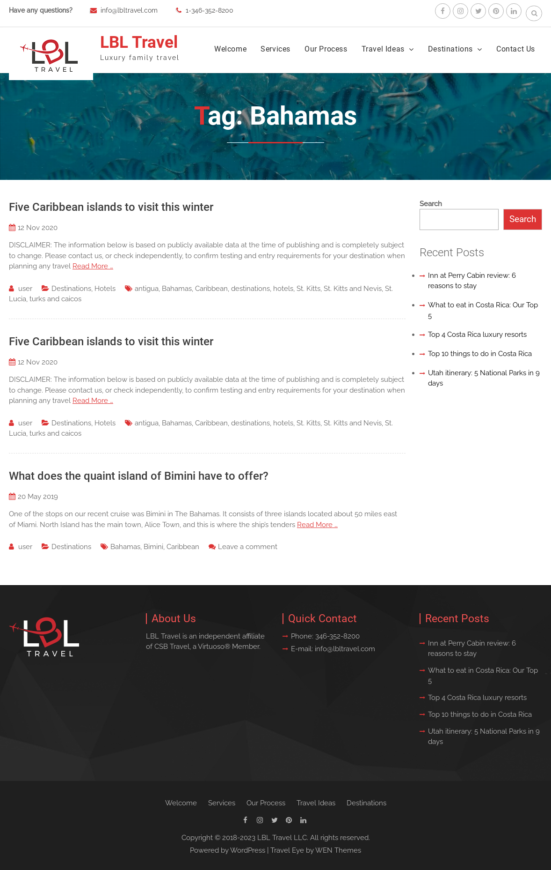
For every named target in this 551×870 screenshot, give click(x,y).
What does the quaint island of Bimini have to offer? (138, 476)
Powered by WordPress (227, 850)
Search (431, 204)
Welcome (230, 49)
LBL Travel (139, 42)
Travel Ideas (383, 49)
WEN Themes (338, 850)
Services (275, 49)
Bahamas (177, 288)
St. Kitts (308, 288)
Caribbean (211, 288)
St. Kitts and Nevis (353, 288)
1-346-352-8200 (209, 10)
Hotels (105, 288)
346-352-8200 (337, 636)
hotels (283, 288)
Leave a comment (247, 547)
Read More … (92, 266)
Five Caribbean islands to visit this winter (111, 207)
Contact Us (515, 49)
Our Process (326, 49)
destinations (250, 288)
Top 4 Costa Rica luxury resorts (477, 334)
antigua (147, 288)
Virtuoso (211, 646)
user (25, 288)
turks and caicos (55, 299)
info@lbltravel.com (129, 10)
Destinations (450, 49)
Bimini (153, 547)
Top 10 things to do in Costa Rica (480, 353)
